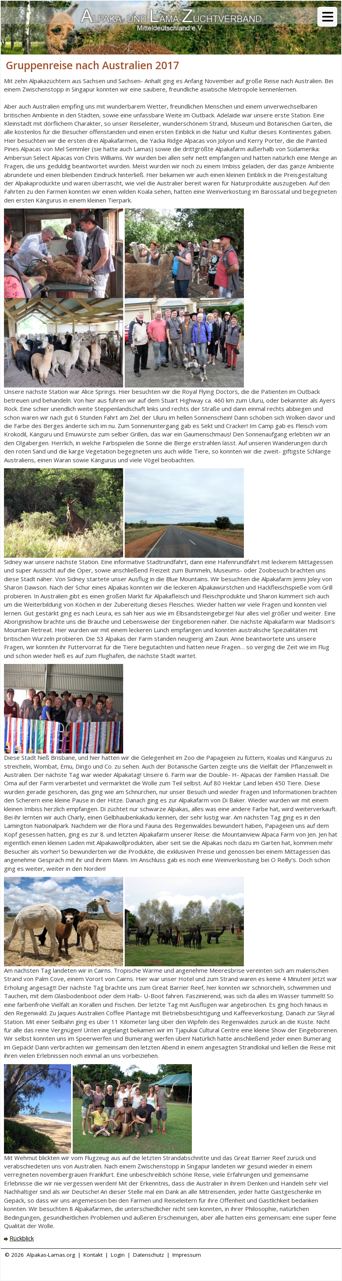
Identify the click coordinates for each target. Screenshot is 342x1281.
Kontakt (92, 1254)
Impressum (186, 1254)
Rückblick (22, 1238)
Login (118, 1254)
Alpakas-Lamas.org (51, 1254)
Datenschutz (148, 1254)
